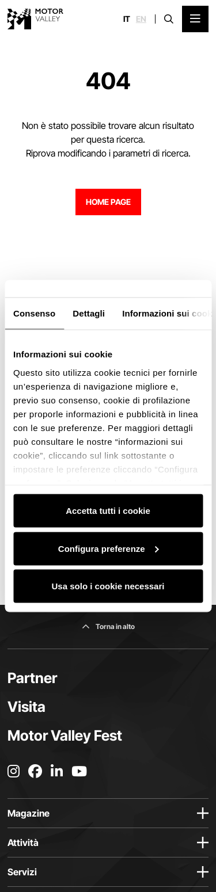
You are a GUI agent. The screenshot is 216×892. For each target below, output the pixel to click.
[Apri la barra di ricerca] (168, 19)
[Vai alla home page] (35, 19)
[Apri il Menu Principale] (195, 19)
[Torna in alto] (108, 626)
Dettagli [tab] (89, 313)
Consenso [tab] (34, 313)
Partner (32, 678)
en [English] (141, 19)
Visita (26, 706)
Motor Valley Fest (64, 735)
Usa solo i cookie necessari (108, 586)
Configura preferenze (108, 548)
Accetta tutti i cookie (108, 511)
